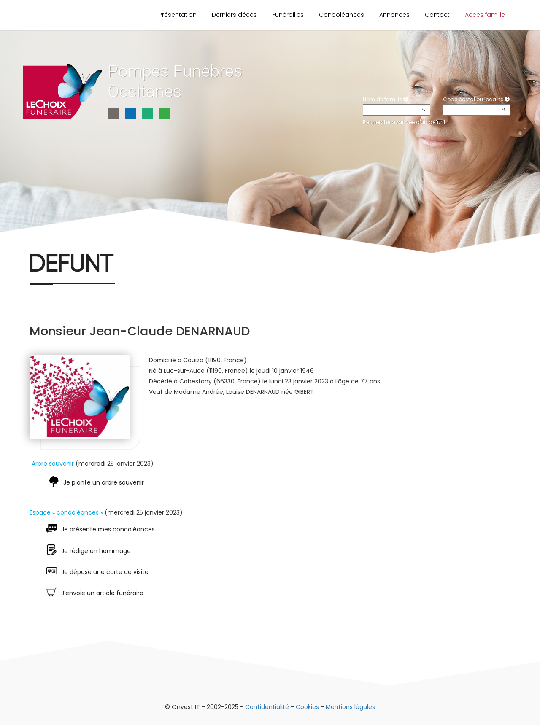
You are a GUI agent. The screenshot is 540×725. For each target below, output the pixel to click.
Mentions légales (350, 707)
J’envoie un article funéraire (102, 593)
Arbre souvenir (53, 463)
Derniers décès (234, 15)
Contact (437, 15)
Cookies (307, 707)
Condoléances (341, 15)
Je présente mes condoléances (108, 529)
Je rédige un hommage (96, 551)
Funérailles (288, 15)
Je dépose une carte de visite (104, 572)
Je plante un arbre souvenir (103, 482)
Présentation (178, 15)
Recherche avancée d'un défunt (404, 122)
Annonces (394, 15)
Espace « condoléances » (66, 512)
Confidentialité (267, 707)
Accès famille (485, 15)
